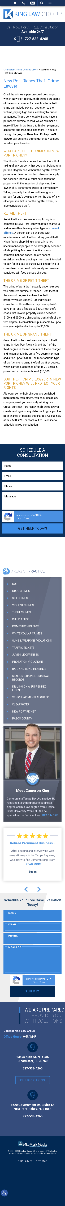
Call (23, 3)
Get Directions (32, 1084)
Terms (26, 518)
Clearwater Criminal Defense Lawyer (20, 70)
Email (12, 924)
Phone (13, 935)
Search (42, 3)
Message (14, 947)
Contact (32, 3)
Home (15, 3)
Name (12, 913)
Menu (50, 3)
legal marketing (24, 1153)
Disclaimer (25, 1161)
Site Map (41, 1161)
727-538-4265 (36, 39)
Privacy (19, 518)
